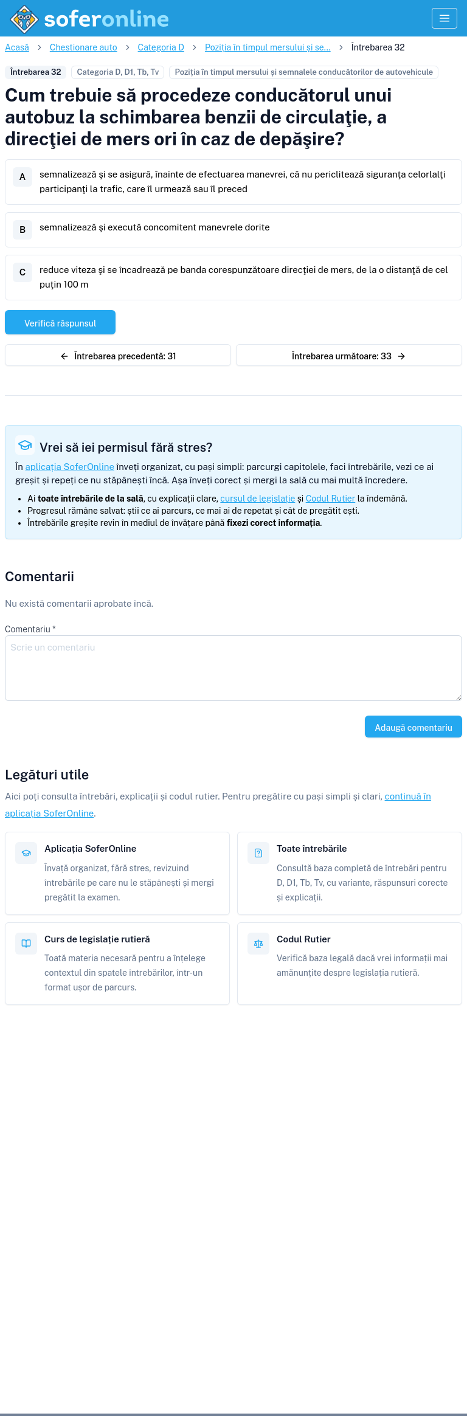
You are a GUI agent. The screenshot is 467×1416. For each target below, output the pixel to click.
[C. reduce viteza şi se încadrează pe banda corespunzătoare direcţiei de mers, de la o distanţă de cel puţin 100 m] (233, 277)
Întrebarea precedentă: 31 (118, 356)
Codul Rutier (331, 498)
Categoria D (161, 47)
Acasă (17, 47)
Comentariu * (30, 629)
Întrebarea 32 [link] (378, 47)
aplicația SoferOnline (70, 466)
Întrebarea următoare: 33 (349, 356)
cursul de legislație (257, 498)
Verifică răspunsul (60, 323)
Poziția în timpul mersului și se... (268, 47)
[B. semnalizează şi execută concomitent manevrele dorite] (233, 229)
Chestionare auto (83, 47)
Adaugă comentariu (413, 728)
